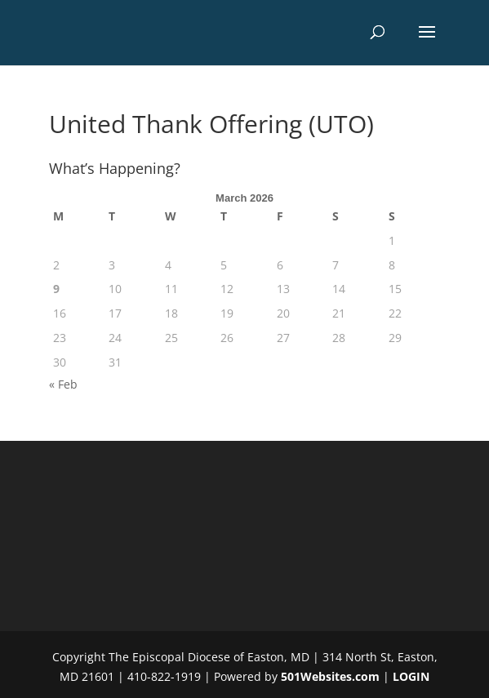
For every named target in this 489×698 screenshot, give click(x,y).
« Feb (63, 384)
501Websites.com (330, 676)
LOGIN (411, 676)
